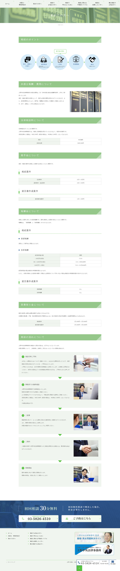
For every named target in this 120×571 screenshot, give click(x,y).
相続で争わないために (67, 4)
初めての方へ (37, 4)
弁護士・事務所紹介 (22, 4)
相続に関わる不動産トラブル (82, 4)
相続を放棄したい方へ (97, 4)
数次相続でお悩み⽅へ (112, 4)
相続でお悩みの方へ (52, 4)
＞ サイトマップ (10, 562)
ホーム (7, 4)
